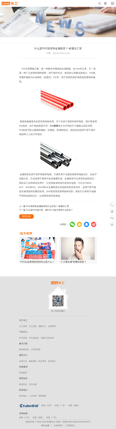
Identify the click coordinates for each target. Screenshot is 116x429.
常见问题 (33, 384)
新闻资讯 (23, 384)
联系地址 (23, 396)
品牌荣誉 (52, 326)
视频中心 (42, 326)
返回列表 (26, 216)
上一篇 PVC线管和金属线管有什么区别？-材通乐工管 (44, 206)
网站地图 (45, 425)
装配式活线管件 (47, 338)
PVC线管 (23, 338)
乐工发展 (33, 326)
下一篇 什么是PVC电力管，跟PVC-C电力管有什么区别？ (46, 210)
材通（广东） (60, 405)
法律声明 (58, 425)
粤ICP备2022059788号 (79, 422)
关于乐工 (23, 320)
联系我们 (52, 361)
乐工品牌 (23, 326)
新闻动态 (23, 378)
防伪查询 (42, 361)
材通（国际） (74, 405)
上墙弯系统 (36, 349)
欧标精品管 (24, 349)
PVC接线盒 (34, 338)
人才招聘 (33, 396)
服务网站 (33, 361)
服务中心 (23, 355)
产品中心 (23, 332)
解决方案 (23, 343)
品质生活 (23, 361)
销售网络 (42, 396)
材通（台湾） (47, 405)
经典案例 (23, 367)
